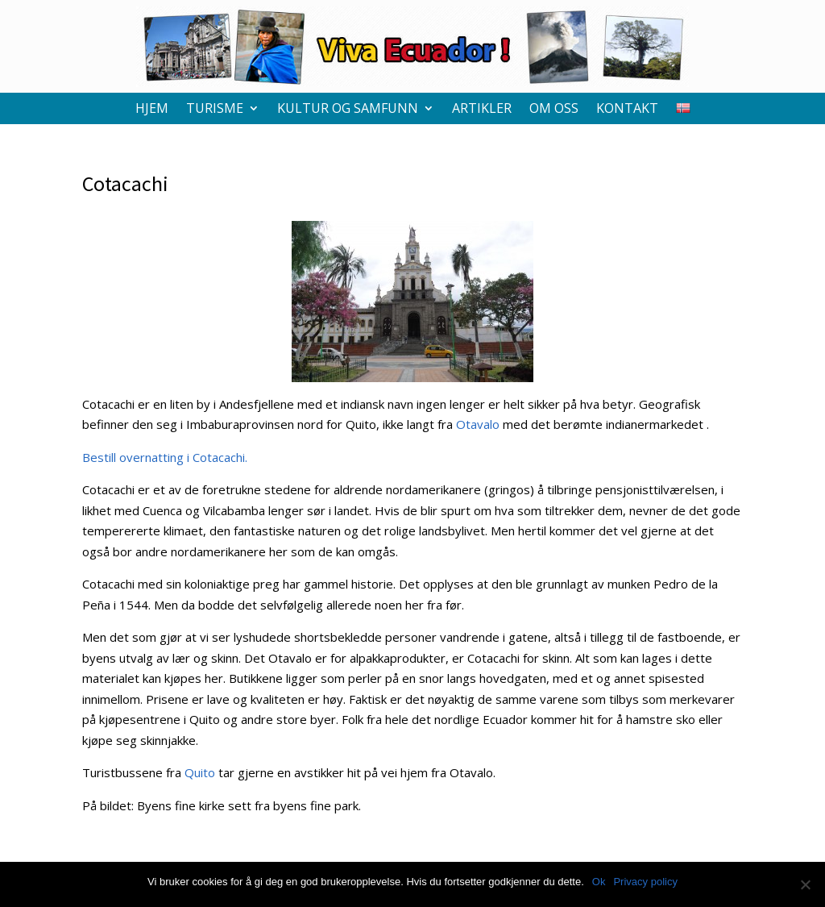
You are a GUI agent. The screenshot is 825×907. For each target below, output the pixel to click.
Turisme (214, 109)
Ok (599, 882)
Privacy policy (645, 882)
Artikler (482, 109)
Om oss (553, 109)
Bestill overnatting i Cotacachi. (164, 457)
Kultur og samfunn (347, 109)
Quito (199, 772)
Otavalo (478, 424)
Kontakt (627, 109)
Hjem (151, 109)
